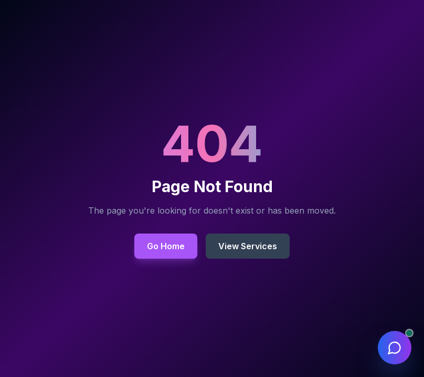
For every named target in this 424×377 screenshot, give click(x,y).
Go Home (166, 246)
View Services (247, 246)
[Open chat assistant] (394, 347)
